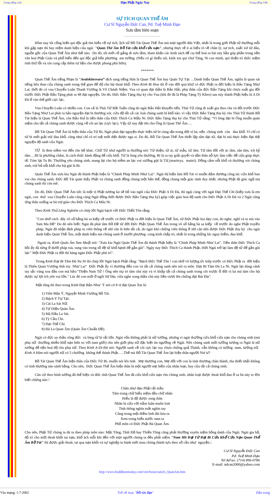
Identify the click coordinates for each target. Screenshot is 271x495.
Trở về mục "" (136, 492)
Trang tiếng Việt (258, 2)
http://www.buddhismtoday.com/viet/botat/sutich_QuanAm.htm (142, 472)
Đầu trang (263, 492)
